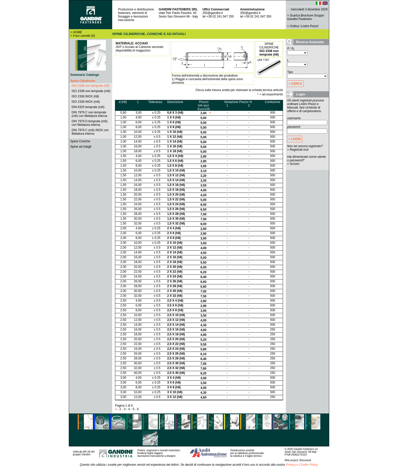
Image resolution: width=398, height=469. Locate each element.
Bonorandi (305, 460)
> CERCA (295, 83)
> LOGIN (295, 139)
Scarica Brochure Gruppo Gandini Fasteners (305, 17)
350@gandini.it (250, 13)
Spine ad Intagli (80, 146)
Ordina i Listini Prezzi (304, 26)
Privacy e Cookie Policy (302, 464)
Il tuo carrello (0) (84, 36)
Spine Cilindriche (82, 81)
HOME (77, 32)
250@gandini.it (213, 13)
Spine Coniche (80, 141)
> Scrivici (293, 164)
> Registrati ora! (298, 149)
